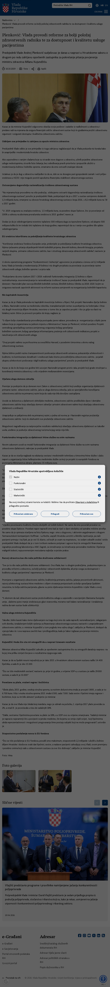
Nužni (16, 477)
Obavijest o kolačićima (86, 502)
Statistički (19, 489)
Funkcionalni (19, 483)
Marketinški (19, 495)
